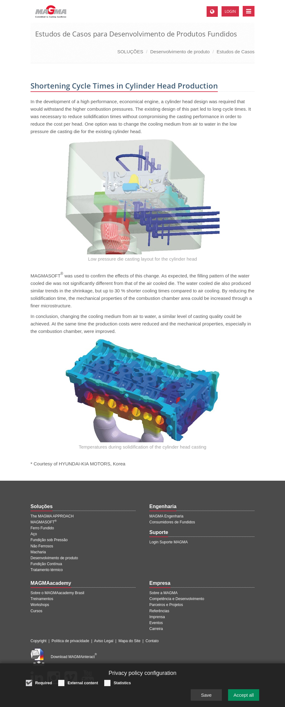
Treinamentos (41, 599)
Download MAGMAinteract (74, 657)
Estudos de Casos (236, 51)
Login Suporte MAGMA (168, 542)
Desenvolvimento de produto (180, 51)
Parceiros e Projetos (166, 605)
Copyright (38, 641)
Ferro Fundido (42, 528)
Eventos (156, 623)
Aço (33, 534)
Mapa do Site (130, 641)
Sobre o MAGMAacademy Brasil (57, 593)
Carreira (156, 629)
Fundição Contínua (46, 564)
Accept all (243, 698)
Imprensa (157, 617)
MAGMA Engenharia (166, 516)
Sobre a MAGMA (163, 593)
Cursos (36, 611)
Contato (152, 641)
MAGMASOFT (43, 522)
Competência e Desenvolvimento (176, 599)
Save (206, 698)
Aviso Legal (103, 641)
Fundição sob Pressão (49, 540)
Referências (159, 611)
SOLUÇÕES (130, 51)
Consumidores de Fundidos (172, 522)
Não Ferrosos (41, 546)
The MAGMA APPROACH (52, 516)
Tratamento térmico (46, 570)
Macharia (38, 552)
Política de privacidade (70, 641)
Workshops (39, 605)
